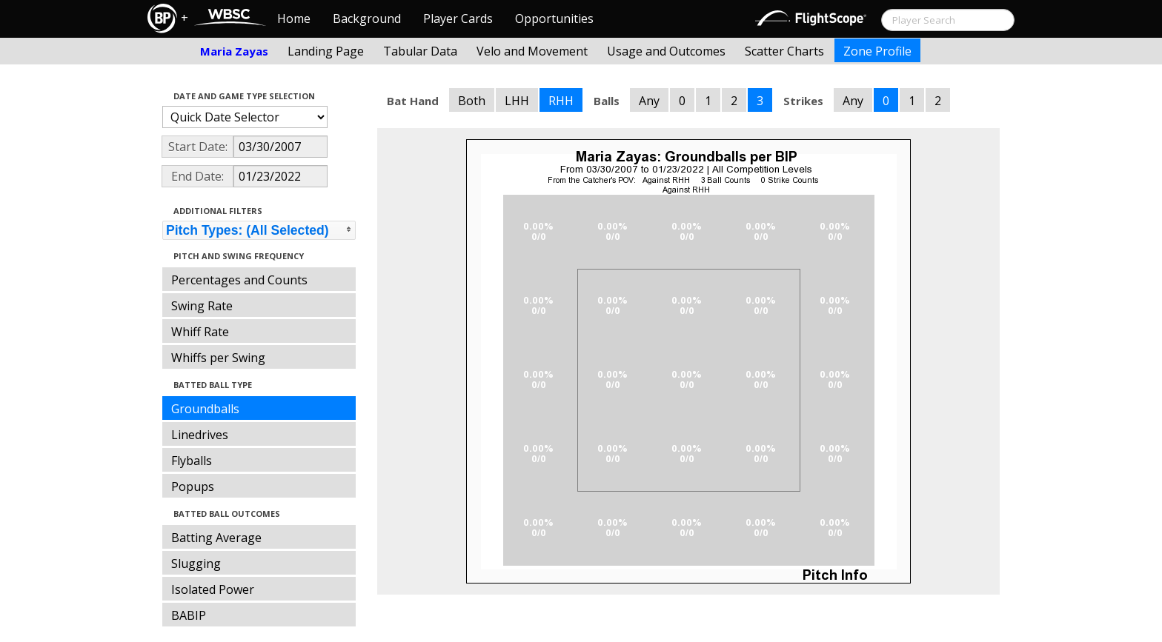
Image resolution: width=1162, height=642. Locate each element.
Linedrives (199, 435)
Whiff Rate (200, 332)
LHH (517, 101)
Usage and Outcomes (666, 51)
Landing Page (326, 51)
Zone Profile (877, 51)
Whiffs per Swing (218, 358)
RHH (561, 101)
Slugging (196, 563)
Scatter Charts (784, 51)
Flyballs (191, 460)
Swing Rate (202, 306)
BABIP (188, 615)
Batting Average (216, 537)
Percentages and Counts (239, 280)
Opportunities (554, 18)
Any (649, 101)
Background (367, 18)
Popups (192, 486)
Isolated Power (212, 589)
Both (471, 101)
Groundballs (205, 409)
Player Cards (458, 18)
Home (294, 18)
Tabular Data (420, 51)
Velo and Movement (532, 51)
